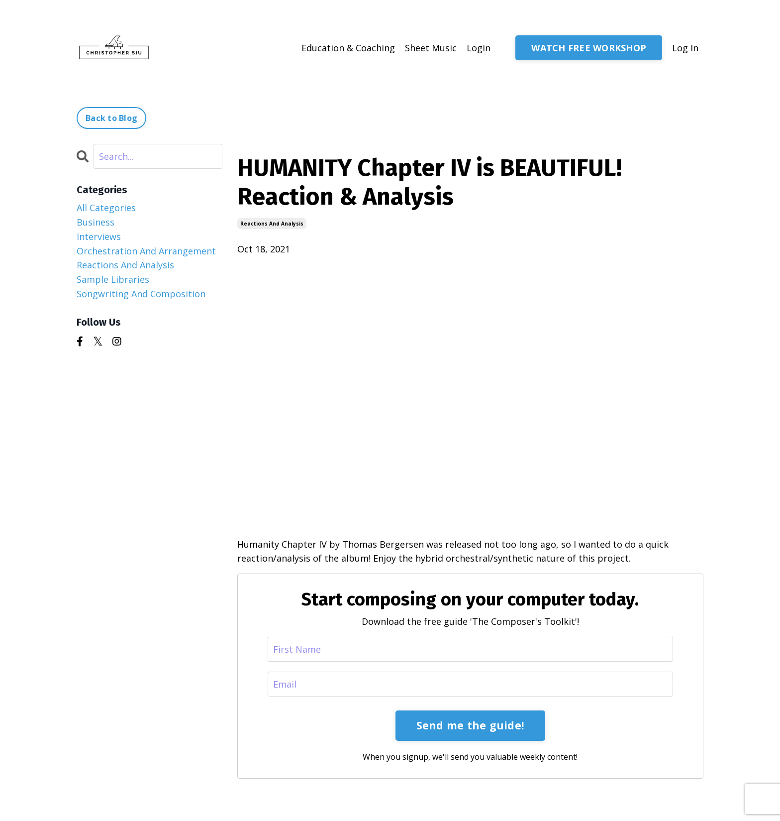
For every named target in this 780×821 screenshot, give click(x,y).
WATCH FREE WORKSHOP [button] (588, 48)
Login (478, 48)
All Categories (106, 208)
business (95, 222)
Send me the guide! (470, 725)
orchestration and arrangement (146, 251)
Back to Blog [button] (111, 118)
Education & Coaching (348, 48)
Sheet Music (431, 48)
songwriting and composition (141, 294)
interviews (99, 236)
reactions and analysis (271, 223)
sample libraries (113, 279)
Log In (685, 48)
